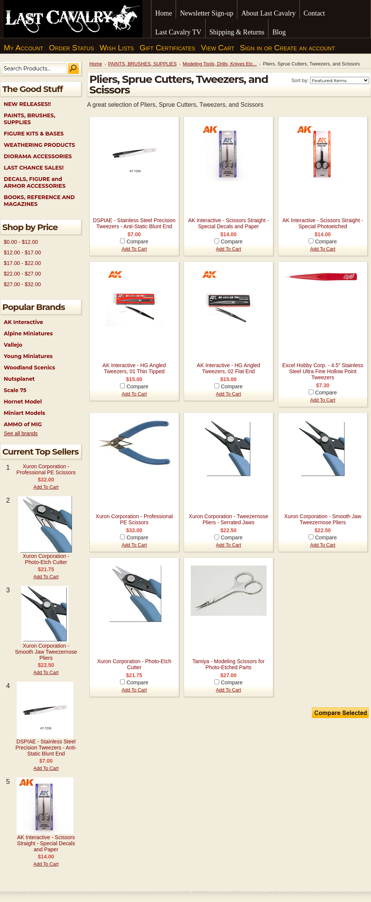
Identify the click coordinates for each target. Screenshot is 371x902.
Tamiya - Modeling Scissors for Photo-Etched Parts (228, 664)
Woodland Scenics (29, 367)
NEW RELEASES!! (27, 104)
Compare (137, 241)
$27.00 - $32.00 (22, 284)
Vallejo (13, 344)
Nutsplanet (19, 378)
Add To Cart (45, 487)
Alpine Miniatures (28, 333)
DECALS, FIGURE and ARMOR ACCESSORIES (34, 182)
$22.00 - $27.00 (22, 274)
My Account (23, 48)
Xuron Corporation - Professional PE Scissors (45, 469)
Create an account (304, 48)
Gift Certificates (167, 48)
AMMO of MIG (23, 424)
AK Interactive (23, 322)
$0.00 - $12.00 (21, 242)
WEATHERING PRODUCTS (39, 145)
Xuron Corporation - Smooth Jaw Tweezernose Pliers (46, 652)
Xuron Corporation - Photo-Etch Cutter (46, 559)
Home (95, 64)
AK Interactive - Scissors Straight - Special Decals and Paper (46, 843)
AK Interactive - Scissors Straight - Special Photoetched (322, 223)
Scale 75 (15, 390)
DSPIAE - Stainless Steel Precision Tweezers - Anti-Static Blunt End (46, 747)
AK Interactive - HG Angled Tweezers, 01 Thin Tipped (134, 368)
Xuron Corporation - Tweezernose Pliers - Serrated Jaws (228, 519)
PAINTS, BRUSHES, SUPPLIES (29, 119)
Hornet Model (23, 401)
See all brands (21, 433)
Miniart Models (24, 413)
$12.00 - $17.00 (22, 252)
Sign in (251, 48)
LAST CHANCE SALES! (34, 167)
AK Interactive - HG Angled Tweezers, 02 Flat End (228, 368)
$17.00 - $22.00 (22, 263)
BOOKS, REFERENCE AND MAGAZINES (39, 200)
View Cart (217, 48)
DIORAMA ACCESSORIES (38, 156)
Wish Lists (117, 48)
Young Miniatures (28, 356)
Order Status (71, 48)
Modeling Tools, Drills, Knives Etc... (220, 64)
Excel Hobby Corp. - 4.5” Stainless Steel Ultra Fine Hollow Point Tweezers (322, 371)
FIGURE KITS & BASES (34, 133)
